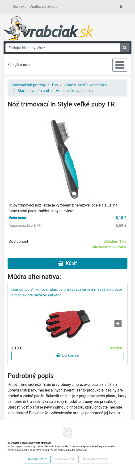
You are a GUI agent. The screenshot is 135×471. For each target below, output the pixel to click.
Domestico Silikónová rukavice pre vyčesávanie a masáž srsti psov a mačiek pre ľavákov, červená (66, 292)
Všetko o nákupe (43, 6)
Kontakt (19, 6)
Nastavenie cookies (95, 459)
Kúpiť (67, 263)
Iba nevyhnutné (65, 459)
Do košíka (67, 355)
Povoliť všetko (37, 459)
